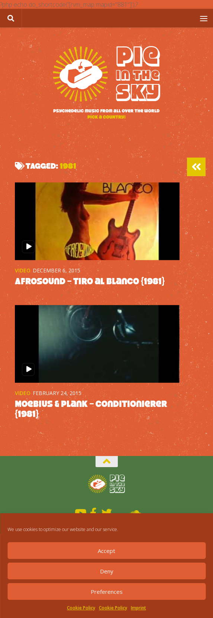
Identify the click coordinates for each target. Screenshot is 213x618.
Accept (106, 550)
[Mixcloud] (120, 512)
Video (22, 270)
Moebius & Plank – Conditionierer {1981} (94, 408)
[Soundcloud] (133, 512)
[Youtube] (80, 512)
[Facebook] (93, 512)
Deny (106, 571)
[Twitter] (106, 512)
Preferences (107, 591)
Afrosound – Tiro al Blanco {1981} (92, 281)
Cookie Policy (81, 608)
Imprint (138, 608)
